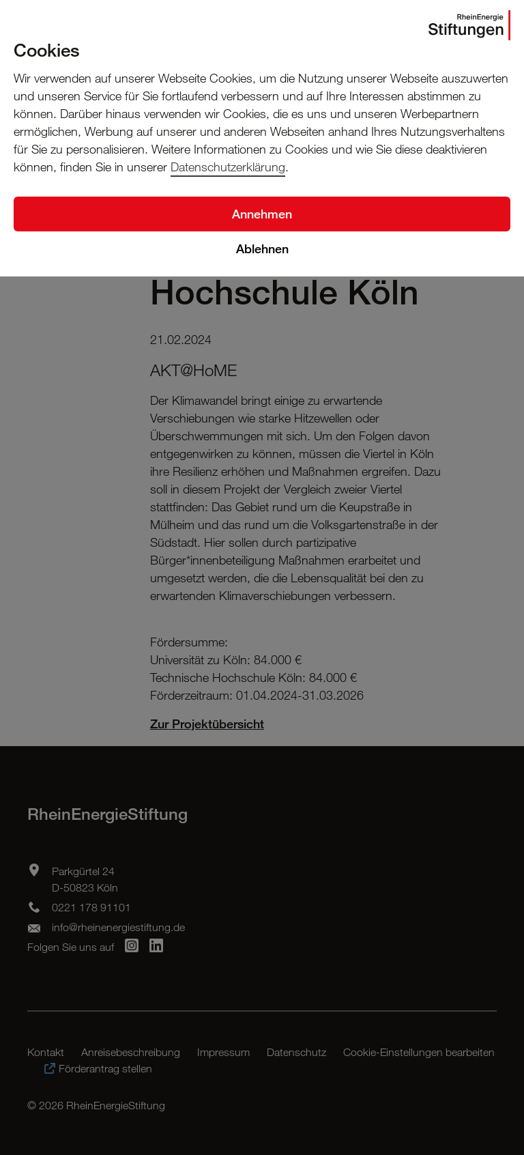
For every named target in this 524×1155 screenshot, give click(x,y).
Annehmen (262, 213)
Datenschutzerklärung (228, 166)
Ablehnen (262, 248)
